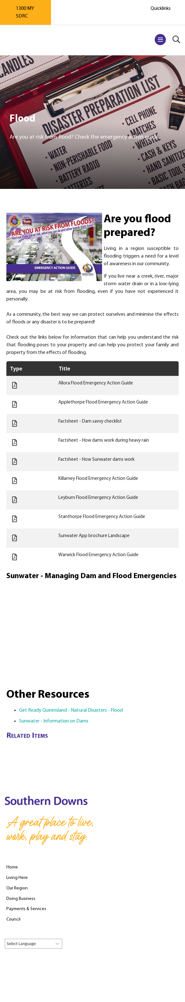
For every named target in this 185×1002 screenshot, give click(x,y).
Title (64, 368)
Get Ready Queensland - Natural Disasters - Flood (71, 710)
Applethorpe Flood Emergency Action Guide (103, 402)
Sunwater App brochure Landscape (94, 536)
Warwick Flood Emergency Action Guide (98, 555)
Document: (14, 385)
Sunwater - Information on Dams (53, 721)
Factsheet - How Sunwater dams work (96, 459)
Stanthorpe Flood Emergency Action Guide (101, 517)
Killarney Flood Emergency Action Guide (98, 478)
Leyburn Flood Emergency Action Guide (98, 497)
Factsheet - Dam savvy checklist (90, 421)
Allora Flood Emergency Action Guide (95, 383)
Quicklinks (161, 8)
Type (16, 368)
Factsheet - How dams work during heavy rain (103, 440)
